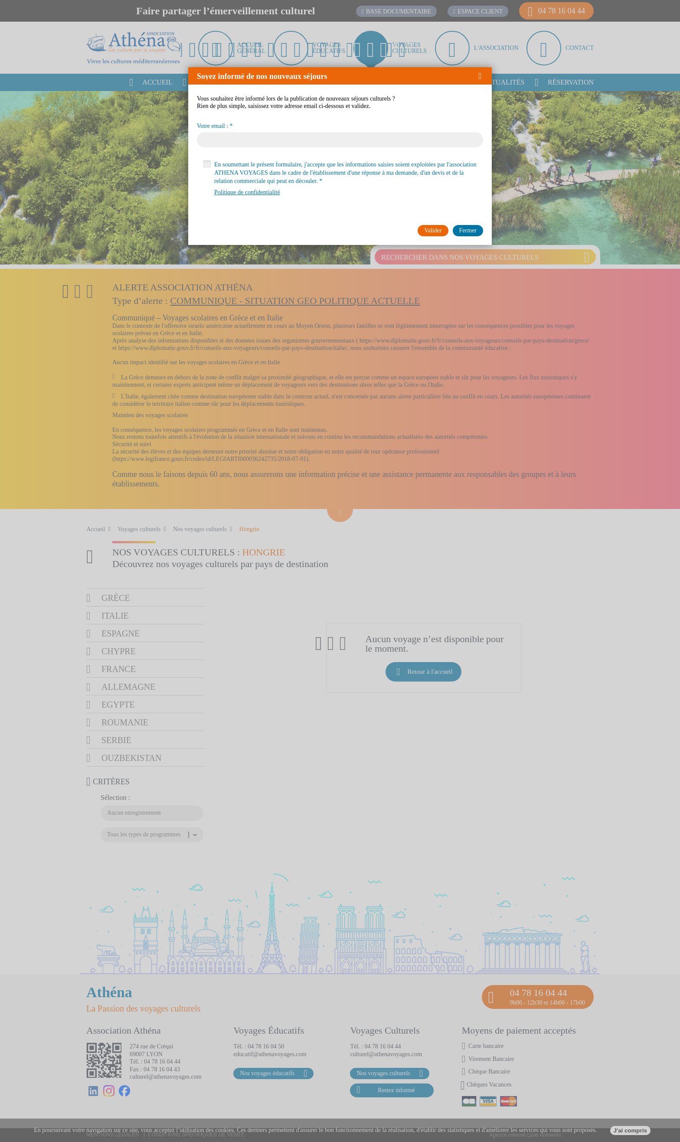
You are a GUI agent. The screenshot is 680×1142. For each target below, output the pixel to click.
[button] (482, 76)
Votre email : (212, 126)
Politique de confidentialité (247, 192)
